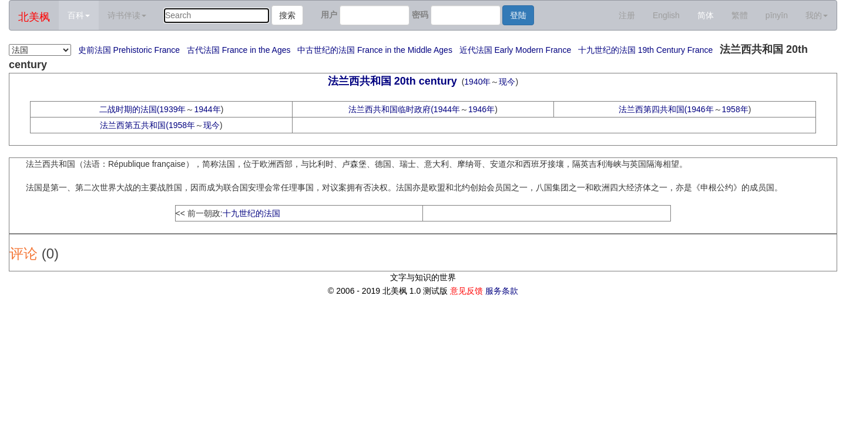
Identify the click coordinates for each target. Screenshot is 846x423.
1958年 (735, 109)
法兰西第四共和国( (653, 109)
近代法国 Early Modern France (515, 50)
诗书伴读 (127, 15)
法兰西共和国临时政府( (391, 109)
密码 (420, 14)
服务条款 (501, 291)
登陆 (518, 15)
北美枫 (34, 17)
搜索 (287, 15)
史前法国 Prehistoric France (129, 50)
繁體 (739, 15)
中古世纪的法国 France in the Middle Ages (374, 50)
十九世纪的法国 (251, 213)
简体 (705, 15)
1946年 (481, 109)
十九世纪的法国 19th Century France (645, 50)
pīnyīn (777, 15)
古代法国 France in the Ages (239, 50)
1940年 (477, 81)
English (666, 15)
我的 (816, 15)
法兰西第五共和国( (134, 125)
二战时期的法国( (129, 109)
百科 (79, 15)
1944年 (207, 109)
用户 (329, 14)
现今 (507, 81)
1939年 (172, 109)
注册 (627, 15)
